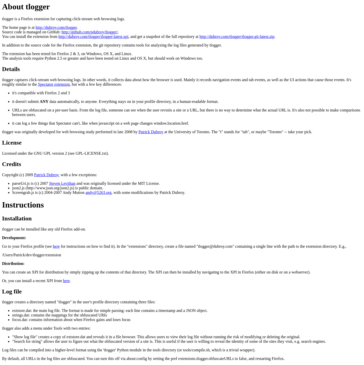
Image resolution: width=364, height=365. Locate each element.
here (56, 246)
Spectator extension (54, 84)
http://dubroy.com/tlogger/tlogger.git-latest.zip (236, 36)
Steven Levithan (62, 183)
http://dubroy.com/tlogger (56, 27)
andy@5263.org (98, 192)
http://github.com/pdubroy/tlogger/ (90, 32)
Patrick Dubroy (151, 132)
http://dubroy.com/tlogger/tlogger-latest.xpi (93, 36)
